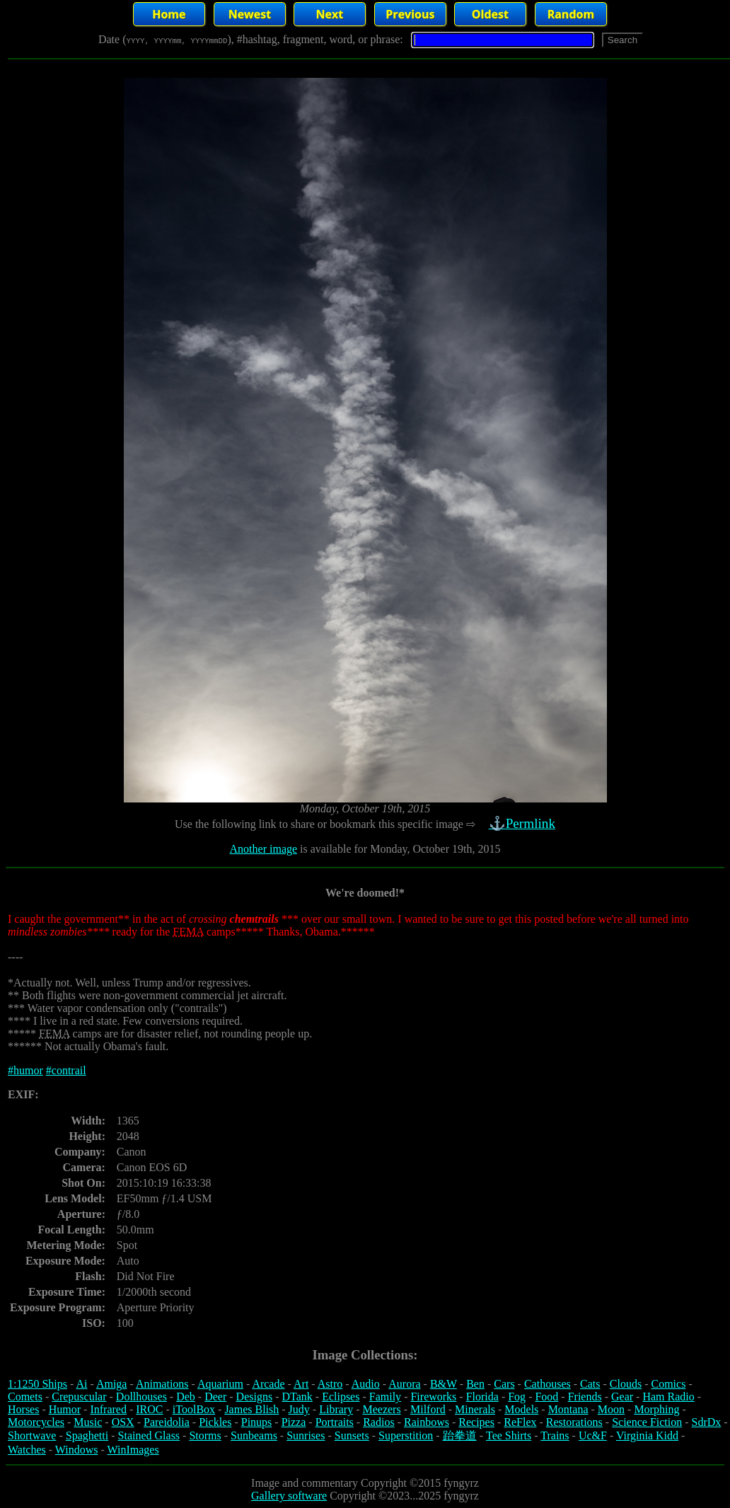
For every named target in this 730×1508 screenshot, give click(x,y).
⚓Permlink (523, 823)
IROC (149, 1409)
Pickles (215, 1422)
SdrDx (707, 1422)
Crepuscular (79, 1397)
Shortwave (32, 1435)
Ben (475, 1384)
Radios (378, 1422)
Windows (76, 1450)
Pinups (256, 1422)
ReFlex (520, 1422)
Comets (25, 1397)
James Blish (251, 1409)
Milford (428, 1409)
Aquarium (220, 1384)
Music (88, 1422)
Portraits (334, 1422)
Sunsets (352, 1435)
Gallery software (289, 1496)
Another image (264, 849)
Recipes (476, 1422)
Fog (517, 1397)
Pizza (294, 1422)
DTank (297, 1397)
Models (521, 1409)
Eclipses (340, 1397)
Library (336, 1409)
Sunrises (305, 1435)
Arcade (268, 1384)
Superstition (405, 1435)
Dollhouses (141, 1397)
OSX (123, 1422)
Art (301, 1384)
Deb (185, 1397)
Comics (668, 1384)
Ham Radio (668, 1397)
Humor (65, 1409)
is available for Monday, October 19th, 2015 (398, 849)
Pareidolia (167, 1422)
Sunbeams (254, 1435)
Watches (27, 1450)
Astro (330, 1384)
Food (546, 1397)
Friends (585, 1397)
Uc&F (593, 1435)
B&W (443, 1384)
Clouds (626, 1384)
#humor (25, 1070)
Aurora (404, 1384)
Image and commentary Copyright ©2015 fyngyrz (365, 1483)
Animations (162, 1384)
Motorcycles (36, 1422)
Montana (568, 1409)
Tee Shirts (508, 1435)
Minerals (475, 1409)
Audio (366, 1384)
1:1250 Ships (37, 1384)
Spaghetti (87, 1435)
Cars (504, 1384)
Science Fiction (647, 1422)
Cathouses (547, 1384)
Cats (590, 1384)
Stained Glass (149, 1435)
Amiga (111, 1384)
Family (385, 1397)
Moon (611, 1409)
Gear (622, 1397)
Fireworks (433, 1397)
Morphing (656, 1409)
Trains (554, 1435)
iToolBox (194, 1409)
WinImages (133, 1450)
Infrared (108, 1409)
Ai (81, 1384)
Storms (205, 1435)
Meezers (381, 1409)
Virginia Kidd (647, 1435)
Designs (254, 1397)
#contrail (66, 1070)
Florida (482, 1397)
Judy (299, 1409)
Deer (215, 1397)
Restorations (574, 1422)
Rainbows (426, 1422)
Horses (23, 1409)
